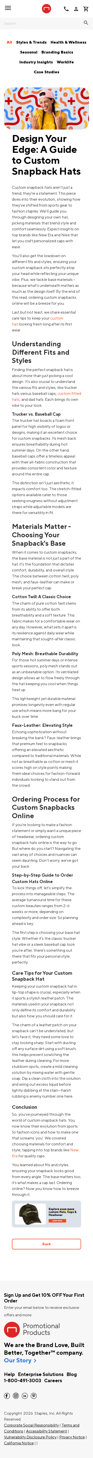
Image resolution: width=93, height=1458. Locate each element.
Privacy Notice (72, 1437)
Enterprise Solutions (40, 1374)
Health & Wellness (68, 42)
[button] (8, 8)
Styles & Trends (31, 42)
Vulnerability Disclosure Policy (30, 1437)
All (9, 42)
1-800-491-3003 (22, 1380)
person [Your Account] (76, 9)
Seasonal (28, 52)
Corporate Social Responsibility (31, 1425)
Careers (53, 1380)
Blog (71, 1374)
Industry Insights (36, 62)
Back (46, 1244)
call (66, 9)
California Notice (19, 1443)
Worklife (65, 62)
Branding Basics (57, 52)
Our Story (17, 1360)
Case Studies (46, 72)
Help (9, 1374)
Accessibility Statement (46, 1431)
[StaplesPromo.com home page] (46, 8)
